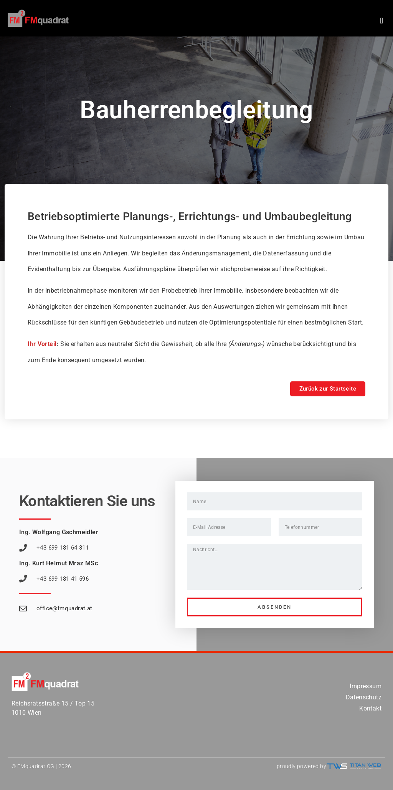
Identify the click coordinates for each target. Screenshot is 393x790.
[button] (381, 20)
